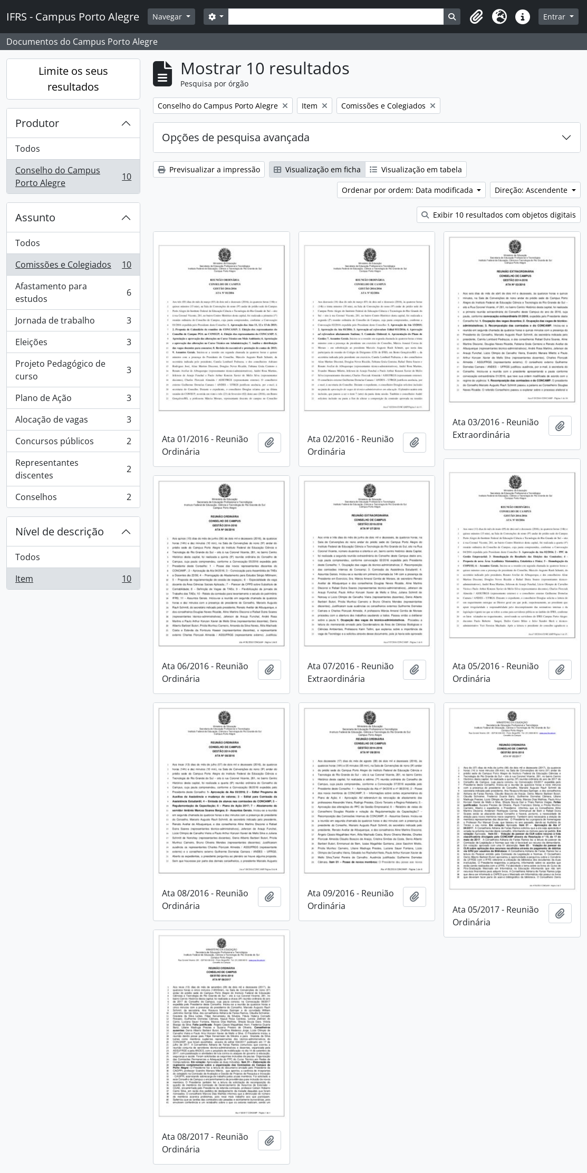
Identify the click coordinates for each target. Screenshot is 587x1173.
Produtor (37, 123)
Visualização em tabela (416, 169)
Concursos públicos (73, 443)
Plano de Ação (73, 400)
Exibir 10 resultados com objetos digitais (498, 215)
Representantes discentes (73, 469)
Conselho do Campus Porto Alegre (73, 176)
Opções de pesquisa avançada (236, 137)
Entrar (555, 17)
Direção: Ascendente (532, 190)
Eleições (73, 344)
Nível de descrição (59, 531)
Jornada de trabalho (73, 322)
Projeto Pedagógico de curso (73, 370)
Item (73, 580)
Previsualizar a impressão (209, 169)
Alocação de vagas (73, 422)
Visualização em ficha (317, 169)
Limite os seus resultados (73, 79)
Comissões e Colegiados (73, 267)
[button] (476, 16)
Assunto (35, 217)
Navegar (168, 17)
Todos (27, 148)
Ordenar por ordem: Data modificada (408, 190)
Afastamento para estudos (73, 292)
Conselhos (73, 499)
